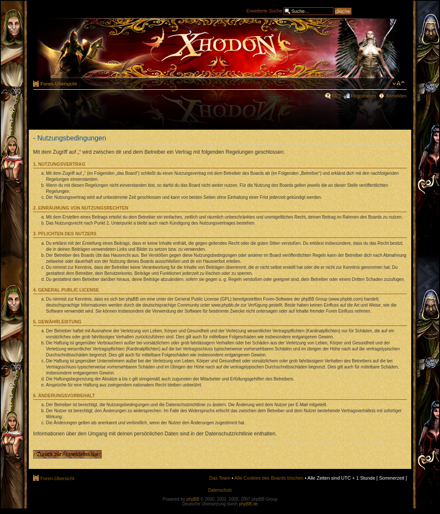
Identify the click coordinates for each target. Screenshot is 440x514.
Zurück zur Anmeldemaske (67, 454)
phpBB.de (248, 504)
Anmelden (396, 95)
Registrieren (363, 95)
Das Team (219, 478)
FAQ (336, 95)
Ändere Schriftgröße (398, 83)
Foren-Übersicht (58, 83)
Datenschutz (220, 490)
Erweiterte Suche (264, 10)
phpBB (192, 499)
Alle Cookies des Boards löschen (268, 478)
